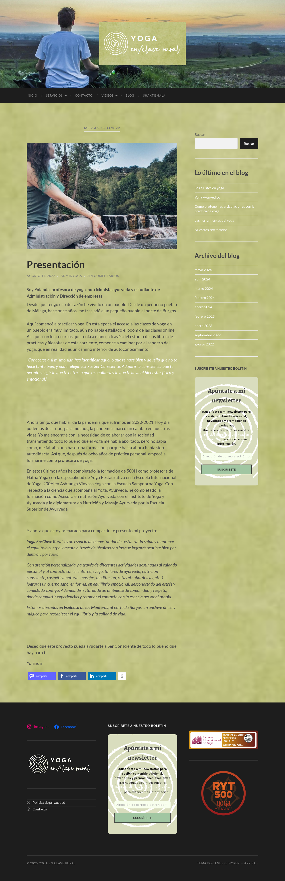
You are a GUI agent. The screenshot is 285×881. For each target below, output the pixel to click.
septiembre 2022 (208, 335)
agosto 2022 (204, 344)
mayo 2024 (203, 270)
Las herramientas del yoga (214, 220)
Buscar (200, 134)
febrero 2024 (205, 297)
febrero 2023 (205, 316)
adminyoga (71, 276)
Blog (130, 95)
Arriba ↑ (251, 863)
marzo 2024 (204, 288)
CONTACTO (84, 95)
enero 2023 (203, 325)
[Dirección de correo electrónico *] (226, 456)
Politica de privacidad (49, 802)
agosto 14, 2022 (41, 276)
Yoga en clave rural (57, 863)
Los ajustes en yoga (209, 188)
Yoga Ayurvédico (207, 197)
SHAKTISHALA (154, 95)
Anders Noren (227, 863)
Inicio (32, 95)
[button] (42, 676)
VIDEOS (108, 95)
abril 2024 (202, 279)
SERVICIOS (54, 95)
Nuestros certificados (211, 229)
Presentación (56, 264)
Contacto (40, 809)
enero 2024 (203, 307)
